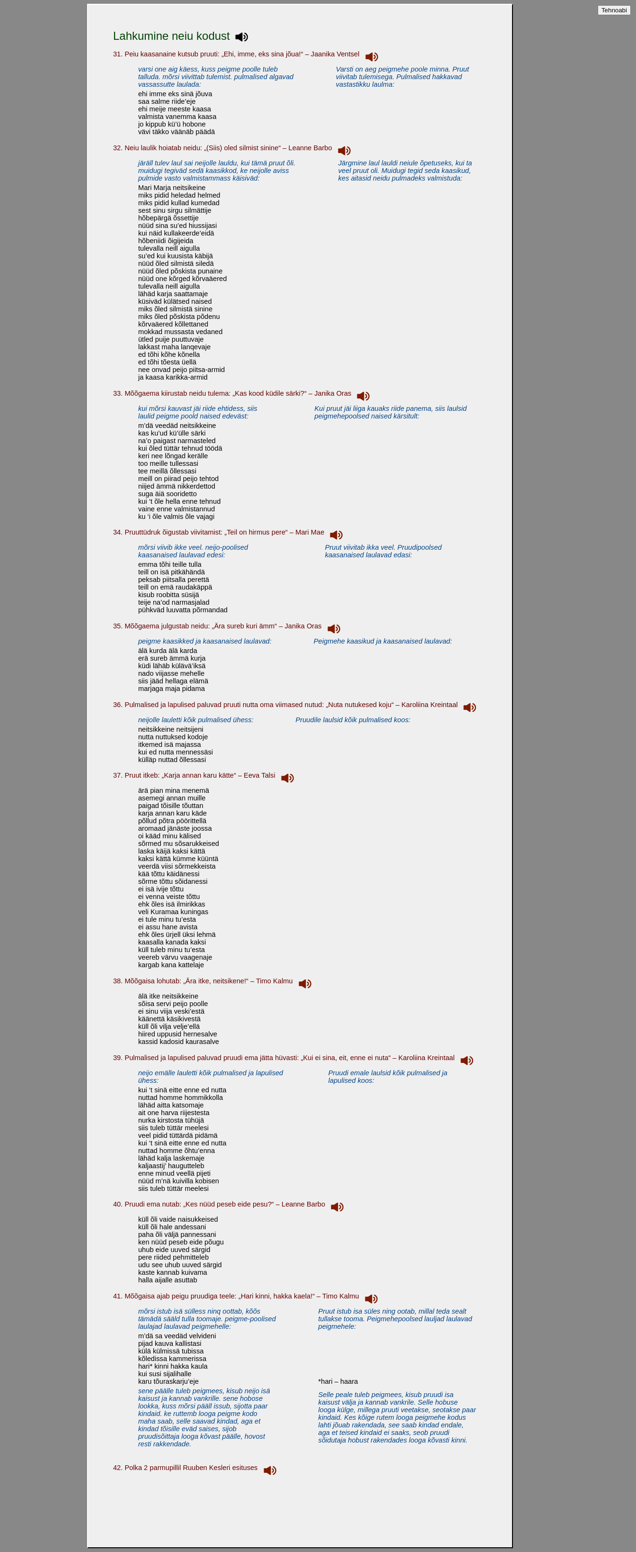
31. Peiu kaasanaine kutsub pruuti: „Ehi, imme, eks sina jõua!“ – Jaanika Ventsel (247, 54)
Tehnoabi (614, 10)
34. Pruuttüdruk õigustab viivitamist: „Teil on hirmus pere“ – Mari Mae (229, 532)
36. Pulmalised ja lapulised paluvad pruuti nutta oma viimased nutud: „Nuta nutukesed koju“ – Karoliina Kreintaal (296, 704)
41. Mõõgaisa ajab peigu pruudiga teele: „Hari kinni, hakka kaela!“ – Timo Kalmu (247, 1296)
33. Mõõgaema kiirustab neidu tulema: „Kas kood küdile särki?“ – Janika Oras (243, 393)
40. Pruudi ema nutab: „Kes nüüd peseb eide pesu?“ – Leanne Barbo (230, 1204)
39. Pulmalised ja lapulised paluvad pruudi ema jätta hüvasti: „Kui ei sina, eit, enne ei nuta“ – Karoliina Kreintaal (295, 1058)
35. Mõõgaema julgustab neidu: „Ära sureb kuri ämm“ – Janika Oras (228, 626)
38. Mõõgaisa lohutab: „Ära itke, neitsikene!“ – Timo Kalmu (214, 981)
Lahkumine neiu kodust (182, 35)
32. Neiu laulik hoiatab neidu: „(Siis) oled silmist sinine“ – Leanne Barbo (233, 148)
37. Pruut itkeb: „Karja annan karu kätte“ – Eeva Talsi (205, 775)
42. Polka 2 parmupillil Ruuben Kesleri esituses (196, 1467)
